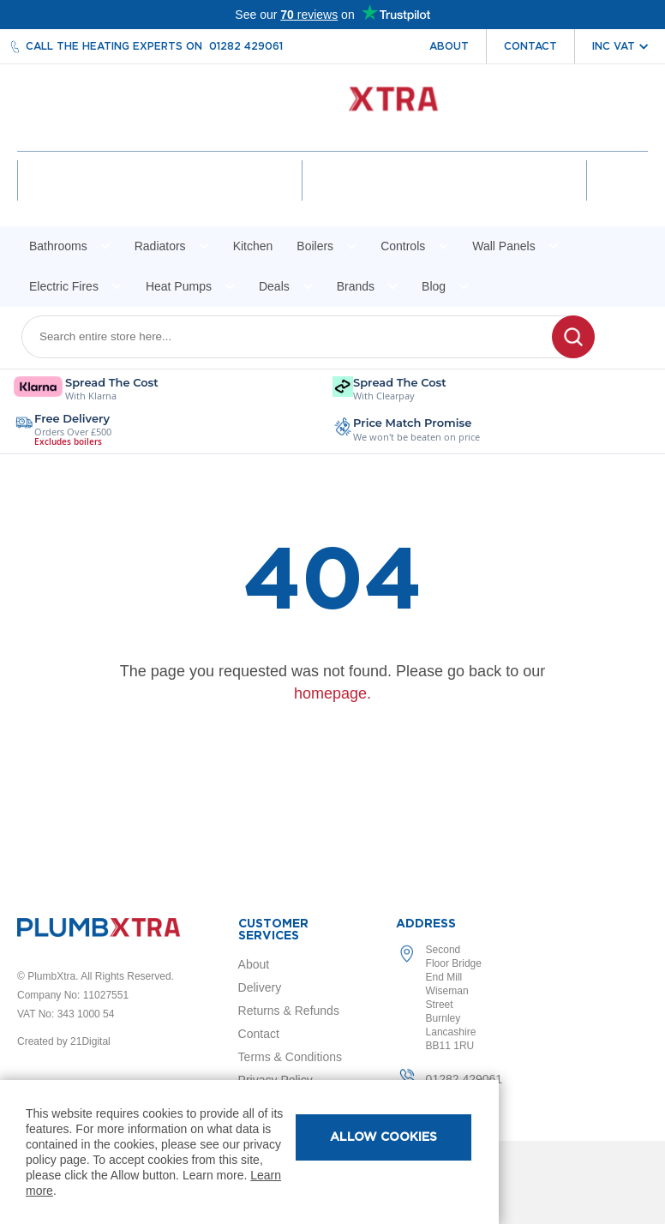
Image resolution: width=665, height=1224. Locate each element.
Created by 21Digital (64, 1041)
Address (426, 924)
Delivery (260, 987)
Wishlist (444, 195)
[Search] (573, 336)
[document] (249, 1152)
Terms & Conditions (290, 1057)
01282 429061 (246, 46)
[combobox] (297, 336)
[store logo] (333, 107)
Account (160, 195)
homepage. (332, 693)
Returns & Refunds (288, 1010)
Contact (530, 46)
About (449, 46)
